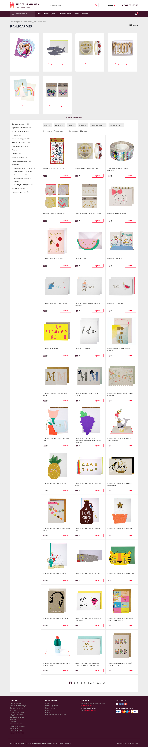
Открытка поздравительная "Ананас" (55, 483)
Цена (46, 125)
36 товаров (84, 131)
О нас (39, 14)
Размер (81, 125)
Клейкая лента (90, 64)
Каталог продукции (30, 22)
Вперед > (101, 683)
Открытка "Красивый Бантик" (117, 213)
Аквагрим (16, 150)
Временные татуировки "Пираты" (54, 168)
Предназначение (97, 125)
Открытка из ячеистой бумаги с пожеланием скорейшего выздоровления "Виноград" (88, 440)
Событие (58, 125)
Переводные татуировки (57, 106)
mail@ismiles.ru (90, 710)
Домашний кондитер (20, 146)
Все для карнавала (20, 131)
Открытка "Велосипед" (115, 258)
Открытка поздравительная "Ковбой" (55, 573)
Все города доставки (87, 705)
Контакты (85, 14)
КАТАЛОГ (13, 700)
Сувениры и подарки (20, 139)
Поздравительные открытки (57, 64)
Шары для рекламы (20, 188)
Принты (24, 106)
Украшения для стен (20, 192)
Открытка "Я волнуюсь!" (51, 348)
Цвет (70, 125)
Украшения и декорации (22, 128)
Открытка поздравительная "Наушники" (56, 618)
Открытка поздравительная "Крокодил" (88, 573)
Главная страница (16, 22)
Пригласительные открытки (24, 64)
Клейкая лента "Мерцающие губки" (87, 168)
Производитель (115, 125)
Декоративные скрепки (122, 64)
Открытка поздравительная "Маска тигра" (121, 573)
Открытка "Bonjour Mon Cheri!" (53, 258)
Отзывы (76, 14)
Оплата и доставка (50, 14)
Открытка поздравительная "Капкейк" (119, 528)
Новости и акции (65, 14)
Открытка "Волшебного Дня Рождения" (56, 303)
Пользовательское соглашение (55, 715)
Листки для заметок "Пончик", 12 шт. (55, 213)
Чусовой (110, 5)
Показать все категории (74, 118)
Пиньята (16, 153)
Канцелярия (17, 164)
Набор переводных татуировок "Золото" (88, 213)
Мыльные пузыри (19, 157)
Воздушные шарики (21, 142)
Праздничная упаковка (21, 161)
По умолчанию (59, 131)
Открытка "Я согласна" (82, 348)
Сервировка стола (20, 124)
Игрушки (16, 135)
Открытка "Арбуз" (81, 258)
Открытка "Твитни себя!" (115, 303)
